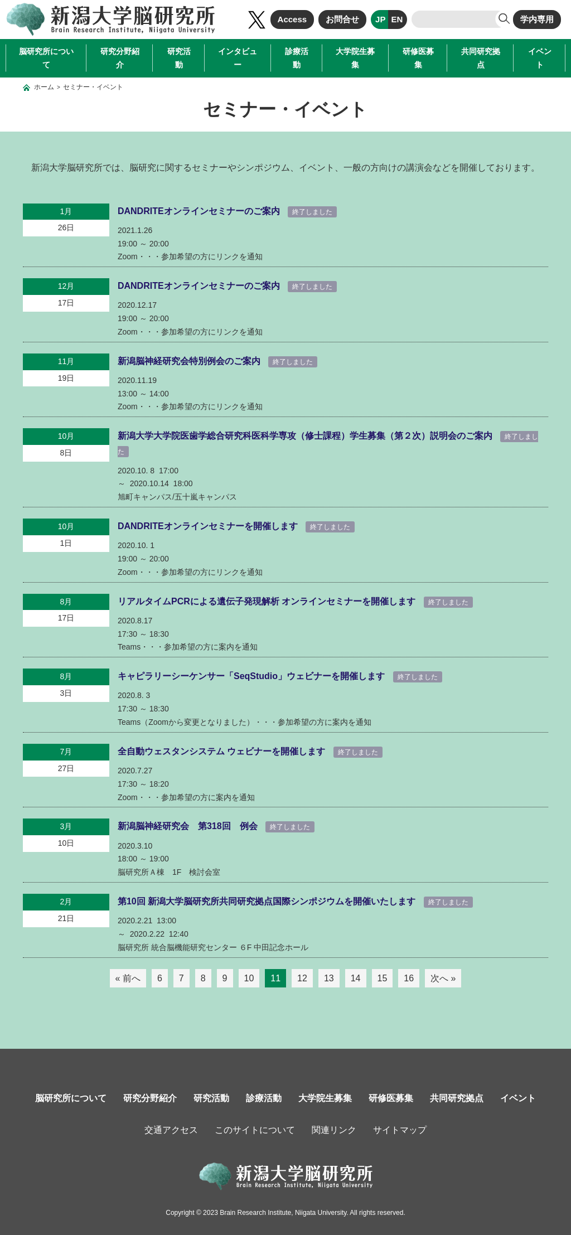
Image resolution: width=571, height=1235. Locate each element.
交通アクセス (171, 1130)
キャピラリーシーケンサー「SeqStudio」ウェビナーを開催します (253, 676)
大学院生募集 (355, 58)
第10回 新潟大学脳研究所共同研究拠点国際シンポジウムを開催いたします (268, 901)
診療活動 (296, 58)
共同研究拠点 (480, 58)
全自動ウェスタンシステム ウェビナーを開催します (223, 751)
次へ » (443, 978)
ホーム (44, 87)
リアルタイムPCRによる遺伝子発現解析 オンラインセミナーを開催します (268, 601)
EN (397, 19)
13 (329, 978)
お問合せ (342, 19)
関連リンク (334, 1130)
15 (383, 978)
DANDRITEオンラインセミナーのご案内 (200, 211)
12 (302, 978)
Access (292, 19)
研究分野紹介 (119, 58)
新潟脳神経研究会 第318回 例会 (189, 826)
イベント (539, 58)
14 (356, 978)
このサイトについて (255, 1130)
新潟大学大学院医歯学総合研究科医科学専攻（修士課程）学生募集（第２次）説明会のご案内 (306, 435)
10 (249, 978)
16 (409, 978)
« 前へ (128, 978)
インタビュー (237, 58)
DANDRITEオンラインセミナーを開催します (209, 526)
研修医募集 (418, 58)
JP (380, 19)
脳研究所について (46, 58)
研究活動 (179, 58)
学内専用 (537, 19)
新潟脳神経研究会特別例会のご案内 (190, 361)
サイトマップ (400, 1130)
